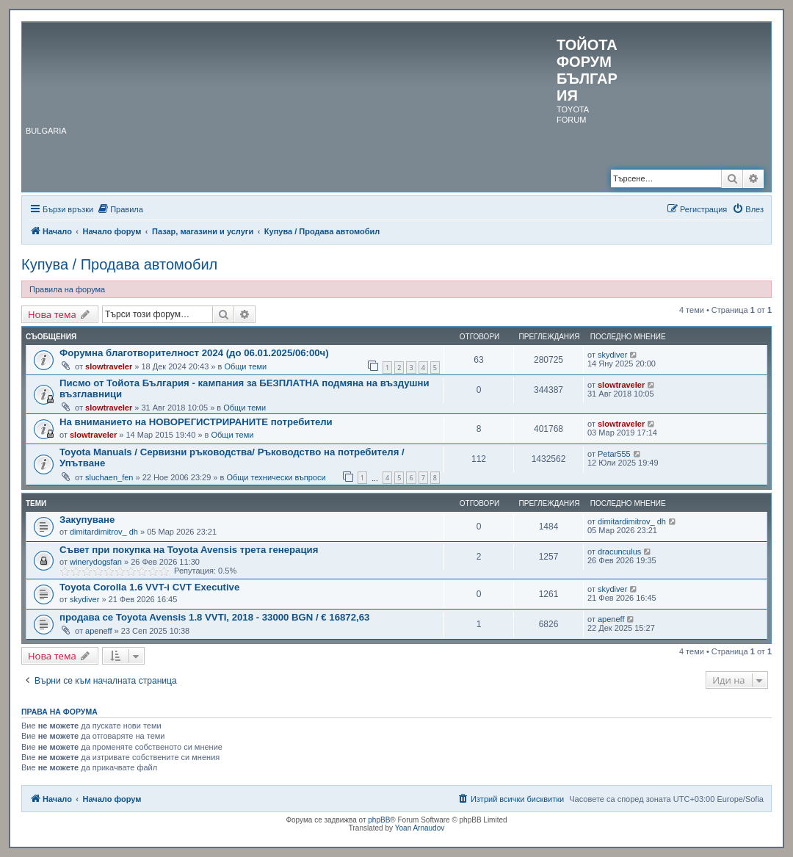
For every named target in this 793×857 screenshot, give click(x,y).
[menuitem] (120, 209)
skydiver (612, 354)
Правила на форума (67, 289)
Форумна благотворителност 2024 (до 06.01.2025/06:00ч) (194, 352)
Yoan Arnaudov (419, 828)
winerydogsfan (96, 561)
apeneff (98, 630)
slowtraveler (108, 366)
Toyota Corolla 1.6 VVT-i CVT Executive (149, 587)
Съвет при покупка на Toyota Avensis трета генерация (188, 549)
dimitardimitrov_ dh (104, 531)
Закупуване (87, 519)
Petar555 (614, 453)
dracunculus (619, 551)
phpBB (379, 820)
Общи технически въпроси (275, 477)
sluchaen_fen (109, 477)
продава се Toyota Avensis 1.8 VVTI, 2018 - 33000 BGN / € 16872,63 (214, 617)
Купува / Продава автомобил (119, 264)
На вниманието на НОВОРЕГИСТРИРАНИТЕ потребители (196, 421)
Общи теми (245, 366)
